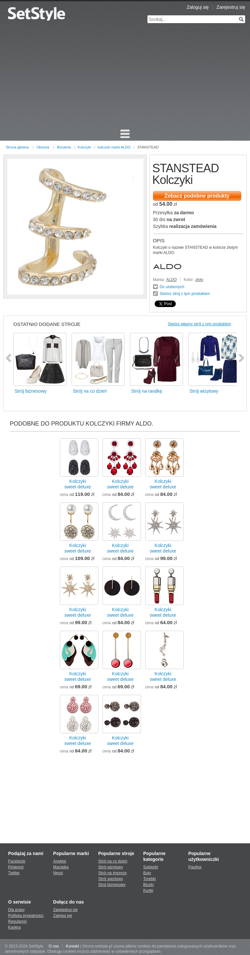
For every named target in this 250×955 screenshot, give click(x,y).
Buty (147, 873)
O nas (54, 946)
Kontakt (72, 946)
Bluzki (148, 884)
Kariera (14, 927)
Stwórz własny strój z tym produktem (199, 324)
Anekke (59, 861)
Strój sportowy (110, 879)
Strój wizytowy (110, 867)
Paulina (194, 867)
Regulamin (17, 921)
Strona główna (17, 147)
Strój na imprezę (112, 873)
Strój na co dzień (112, 861)
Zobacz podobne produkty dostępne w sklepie (196, 197)
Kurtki (148, 890)
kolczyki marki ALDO (114, 147)
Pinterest (15, 867)
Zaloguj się (198, 7)
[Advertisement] (125, 78)
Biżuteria (64, 147)
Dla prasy (16, 909)
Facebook (16, 861)
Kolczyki (84, 147)
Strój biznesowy (112, 884)
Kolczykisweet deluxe (77, 484)
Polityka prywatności (26, 915)
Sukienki (150, 867)
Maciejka (60, 867)
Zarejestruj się (230, 7)
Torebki (149, 879)
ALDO (171, 279)
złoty (199, 279)
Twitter (14, 873)
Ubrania (42, 147)
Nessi (58, 873)
